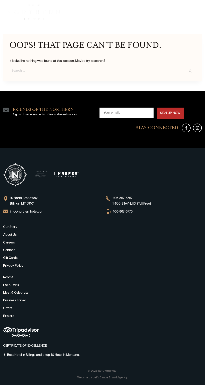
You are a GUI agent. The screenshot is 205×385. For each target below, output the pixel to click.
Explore (8, 316)
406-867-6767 (123, 198)
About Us (10, 235)
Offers (7, 308)
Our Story (10, 227)
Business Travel (14, 300)
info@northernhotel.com (27, 211)
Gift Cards (10, 258)
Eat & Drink (11, 285)
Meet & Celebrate (15, 292)
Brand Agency (118, 377)
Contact (9, 250)
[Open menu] (198, 12)
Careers (9, 242)
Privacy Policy (13, 265)
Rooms (8, 277)
